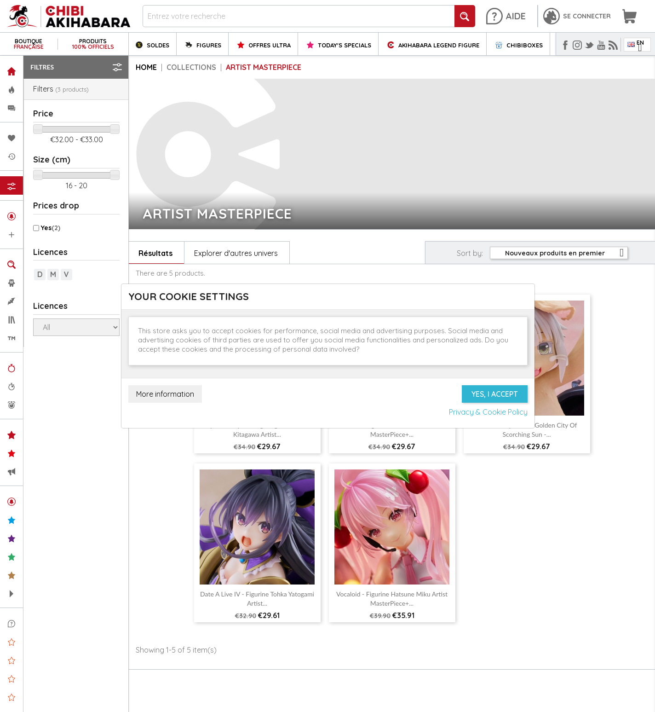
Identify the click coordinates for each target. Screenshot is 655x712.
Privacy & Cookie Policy (488, 412)
